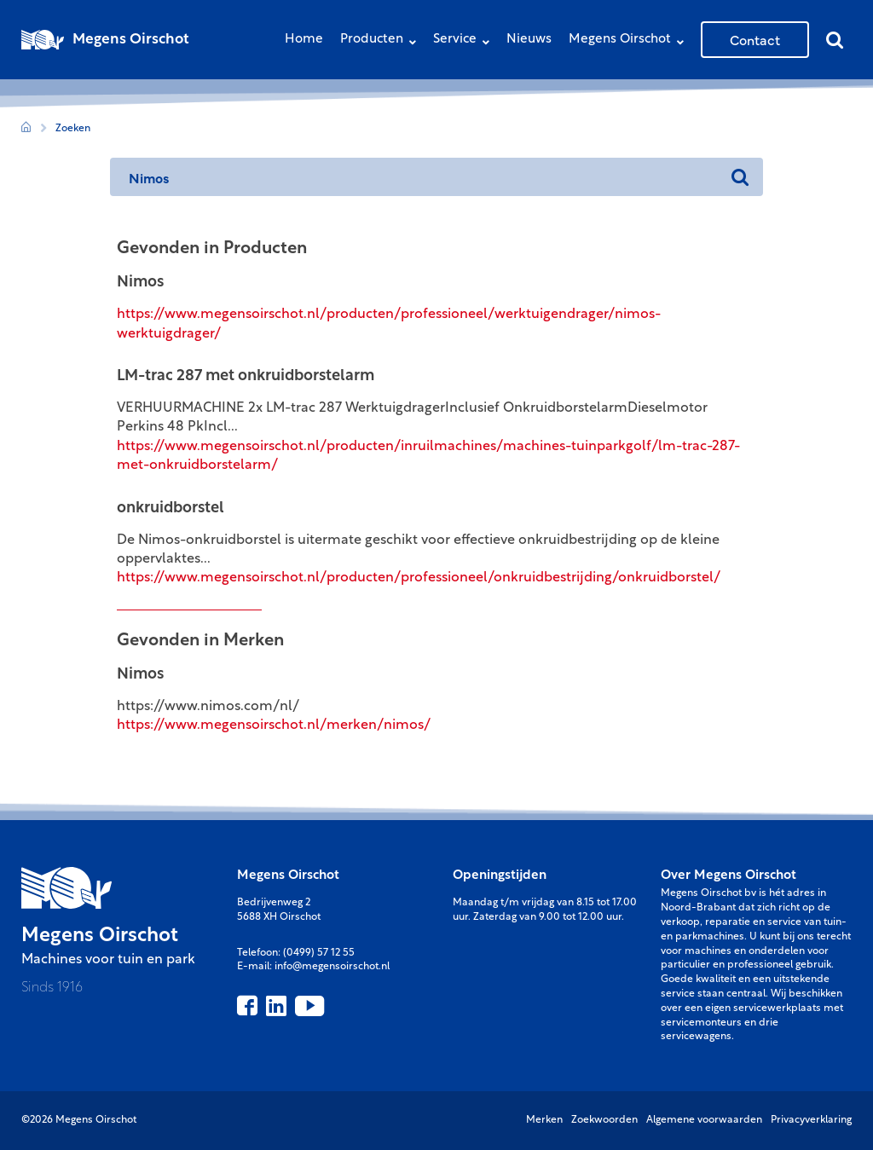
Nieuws (529, 39)
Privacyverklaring (811, 1120)
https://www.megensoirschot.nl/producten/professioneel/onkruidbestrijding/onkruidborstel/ (418, 578)
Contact (755, 39)
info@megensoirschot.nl (332, 967)
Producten (382, 41)
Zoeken (72, 129)
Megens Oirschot (630, 41)
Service (465, 41)
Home (304, 39)
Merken (544, 1120)
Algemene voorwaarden (704, 1120)
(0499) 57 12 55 (319, 953)
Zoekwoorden (604, 1120)
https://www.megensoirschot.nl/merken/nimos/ (274, 725)
